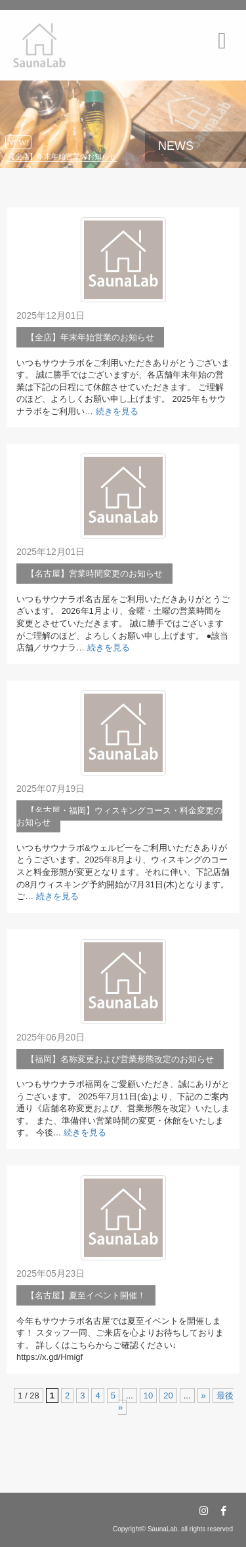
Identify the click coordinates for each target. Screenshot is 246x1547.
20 (168, 1395)
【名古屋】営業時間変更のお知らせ (94, 573)
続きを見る (117, 411)
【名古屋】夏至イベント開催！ (86, 1295)
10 (148, 1395)
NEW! (18, 142)
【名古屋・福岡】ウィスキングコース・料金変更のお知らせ (119, 817)
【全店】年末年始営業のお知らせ (62, 156)
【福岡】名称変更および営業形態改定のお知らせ (120, 1059)
